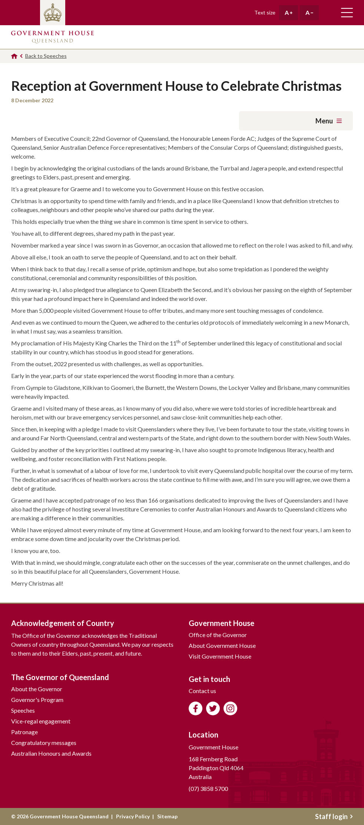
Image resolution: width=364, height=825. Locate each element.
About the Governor (36, 688)
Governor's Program (37, 699)
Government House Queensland (52, 37)
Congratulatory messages (43, 742)
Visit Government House (220, 656)
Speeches (23, 710)
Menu (328, 121)
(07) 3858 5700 (208, 788)
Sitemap (167, 816)
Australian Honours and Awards (51, 753)
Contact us (202, 690)
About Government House (222, 645)
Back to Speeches (46, 56)
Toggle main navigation (347, 13)
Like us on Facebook (195, 708)
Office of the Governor (218, 634)
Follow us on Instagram (230, 708)
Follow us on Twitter (213, 708)
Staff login (334, 816)
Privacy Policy (133, 816)
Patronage (24, 731)
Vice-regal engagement (40, 721)
